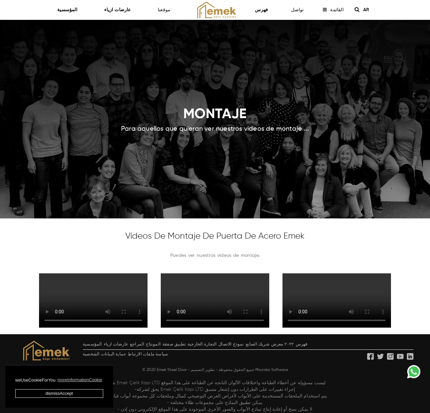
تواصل (297, 10)
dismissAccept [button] (59, 393)
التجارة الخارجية (202, 344)
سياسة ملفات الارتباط (148, 354)
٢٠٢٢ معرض (282, 344)
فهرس (261, 10)
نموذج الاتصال (231, 344)
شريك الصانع (258, 344)
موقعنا (164, 10)
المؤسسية (70, 10)
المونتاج (153, 344)
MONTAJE (214, 114)
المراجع (137, 344)
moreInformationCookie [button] (80, 379)
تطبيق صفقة (174, 344)
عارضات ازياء (120, 10)
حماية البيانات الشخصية (104, 354)
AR (368, 10)
